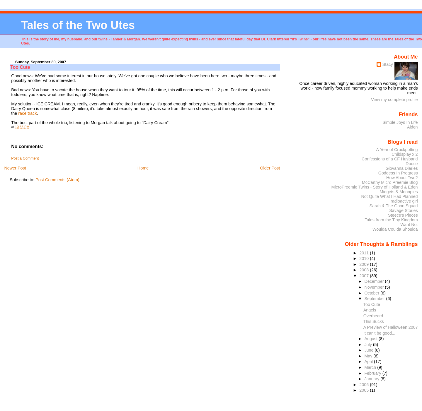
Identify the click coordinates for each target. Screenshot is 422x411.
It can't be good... (379, 333)
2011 (364, 253)
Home (143, 168)
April (369, 361)
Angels (369, 310)
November (374, 287)
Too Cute (371, 304)
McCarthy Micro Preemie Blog (390, 182)
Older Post (270, 168)
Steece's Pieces (403, 215)
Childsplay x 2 (405, 154)
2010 (364, 258)
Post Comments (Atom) (57, 179)
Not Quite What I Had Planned (389, 196)
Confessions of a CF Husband (390, 159)
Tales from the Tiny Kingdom (391, 220)
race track (27, 113)
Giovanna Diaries (401, 168)
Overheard (373, 316)
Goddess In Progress (398, 173)
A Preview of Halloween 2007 (390, 327)
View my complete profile (394, 99)
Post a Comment (25, 158)
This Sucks (373, 321)
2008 (364, 270)
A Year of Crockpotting (397, 149)
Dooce (412, 163)
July (368, 344)
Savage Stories (403, 210)
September (375, 298)
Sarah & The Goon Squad (394, 205)
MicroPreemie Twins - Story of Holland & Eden (374, 187)
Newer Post (15, 168)
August (371, 338)
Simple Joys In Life (400, 122)
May (368, 356)
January (372, 378)
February (373, 373)
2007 (364, 275)
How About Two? (402, 177)
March (370, 367)
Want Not (409, 224)
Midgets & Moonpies (399, 191)
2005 (364, 390)
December (374, 281)
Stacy (387, 64)
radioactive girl (404, 201)
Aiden (412, 127)
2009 (364, 264)
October (372, 293)
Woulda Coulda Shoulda (395, 229)
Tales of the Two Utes (78, 25)
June (369, 350)
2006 (364, 384)
